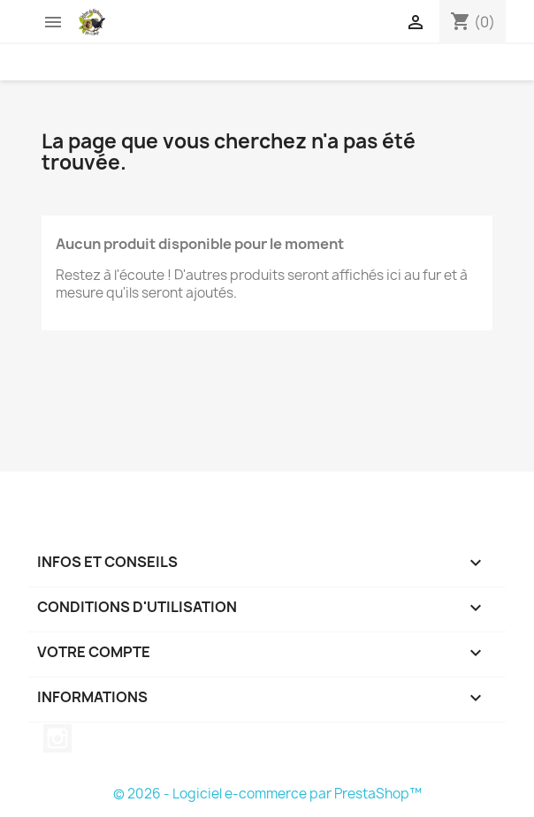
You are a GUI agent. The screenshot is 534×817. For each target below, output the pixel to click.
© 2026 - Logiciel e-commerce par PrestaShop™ (267, 793)
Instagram (57, 738)
